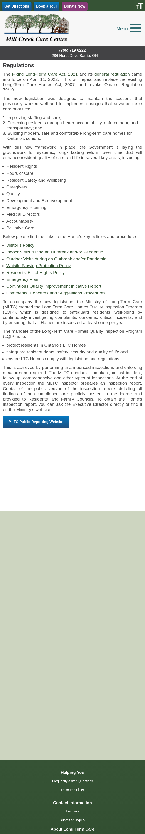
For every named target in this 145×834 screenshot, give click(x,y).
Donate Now (74, 6)
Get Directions (16, 6)
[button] (128, 30)
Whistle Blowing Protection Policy (38, 265)
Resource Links (72, 790)
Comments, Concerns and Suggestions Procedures (56, 293)
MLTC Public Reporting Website (36, 422)
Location (72, 811)
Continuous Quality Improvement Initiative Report (53, 286)
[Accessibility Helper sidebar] (139, 5)
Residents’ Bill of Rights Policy (35, 272)
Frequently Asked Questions (72, 781)
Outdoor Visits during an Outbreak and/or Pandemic (56, 258)
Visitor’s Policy (20, 245)
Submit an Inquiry (72, 820)
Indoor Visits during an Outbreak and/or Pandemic (54, 252)
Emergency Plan (22, 279)
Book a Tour (46, 6)
